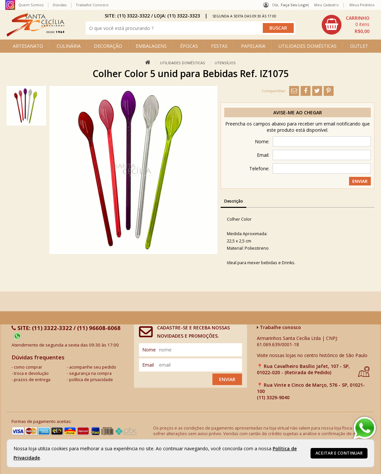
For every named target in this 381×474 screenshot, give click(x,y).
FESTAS (219, 46)
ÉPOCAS (189, 46)
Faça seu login (295, 4)
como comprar (28, 367)
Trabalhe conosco (279, 327)
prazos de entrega (32, 379)
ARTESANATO (28, 46)
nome (149, 350)
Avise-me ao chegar (297, 112)
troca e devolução (31, 373)
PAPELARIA (253, 46)
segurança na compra (90, 373)
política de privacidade (91, 379)
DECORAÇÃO (108, 46)
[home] (35, 35)
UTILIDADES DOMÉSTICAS (308, 46)
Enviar (227, 379)
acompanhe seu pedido (92, 367)
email (148, 365)
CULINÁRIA (69, 46)
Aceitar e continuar (339, 453)
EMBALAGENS (151, 46)
